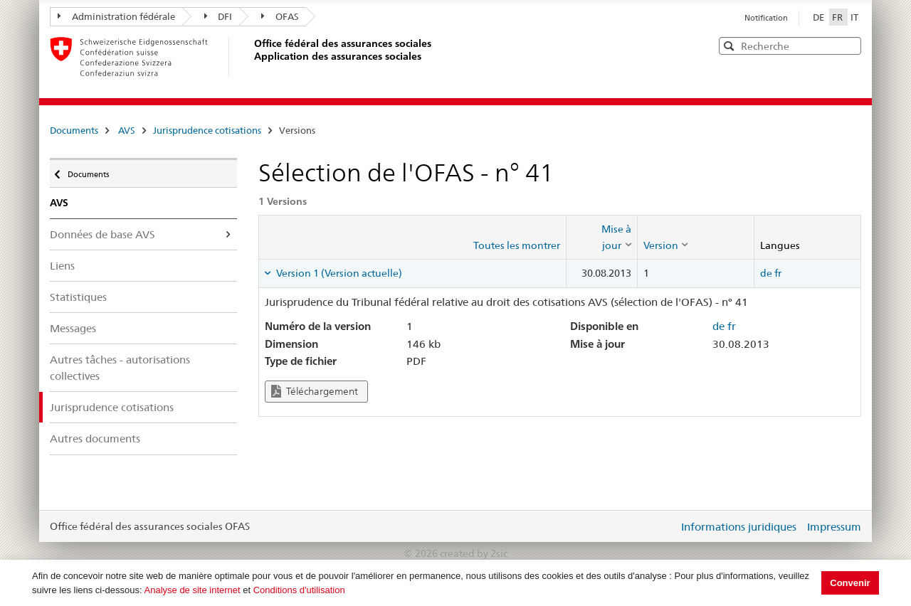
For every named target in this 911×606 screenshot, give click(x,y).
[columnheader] (601, 237)
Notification (766, 18)
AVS (126, 130)
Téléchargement (314, 391)
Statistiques (78, 297)
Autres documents (95, 438)
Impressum (834, 526)
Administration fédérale (116, 16)
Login (664, 526)
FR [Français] (838, 17)
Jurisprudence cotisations (207, 130)
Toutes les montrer (516, 245)
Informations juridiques (738, 526)
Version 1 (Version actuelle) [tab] (338, 273)
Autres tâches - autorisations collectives (120, 368)
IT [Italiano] (854, 17)
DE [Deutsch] (819, 17)
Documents (74, 130)
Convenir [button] (850, 583)
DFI (218, 16)
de (766, 273)
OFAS (280, 16)
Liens (62, 265)
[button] (849, 45)
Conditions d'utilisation (299, 590)
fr (777, 273)
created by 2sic (473, 553)
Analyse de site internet (192, 590)
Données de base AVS (102, 234)
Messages (73, 328)
